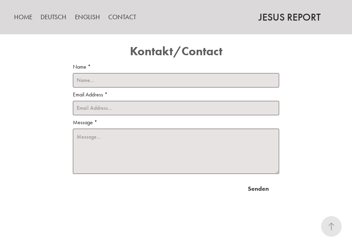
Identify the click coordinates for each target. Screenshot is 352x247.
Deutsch (53, 17)
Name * (82, 67)
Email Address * (90, 94)
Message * (85, 122)
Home (23, 17)
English (87, 17)
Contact (122, 17)
